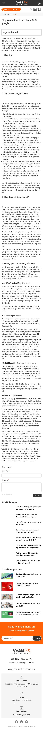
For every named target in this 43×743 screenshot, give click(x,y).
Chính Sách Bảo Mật (17, 663)
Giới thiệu (15, 659)
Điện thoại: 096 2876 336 (21, 700)
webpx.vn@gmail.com (21, 715)
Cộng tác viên (26, 659)
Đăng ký (37, 638)
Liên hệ (31, 663)
